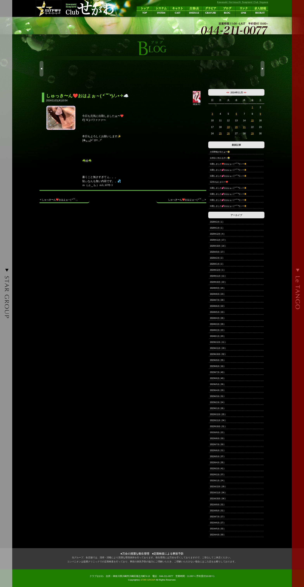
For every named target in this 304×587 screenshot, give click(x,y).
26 (228, 133)
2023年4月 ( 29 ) (217, 390)
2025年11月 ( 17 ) (217, 240)
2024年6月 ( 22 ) (217, 306)
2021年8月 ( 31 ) (217, 511)
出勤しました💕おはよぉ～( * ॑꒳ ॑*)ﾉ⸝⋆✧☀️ (228, 170)
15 (252, 120)
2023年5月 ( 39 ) (217, 384)
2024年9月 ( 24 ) (217, 288)
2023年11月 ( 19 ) (217, 348)
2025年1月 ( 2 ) (216, 264)
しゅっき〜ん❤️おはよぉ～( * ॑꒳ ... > (187, 199)
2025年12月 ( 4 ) (217, 234)
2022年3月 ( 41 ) (217, 468)
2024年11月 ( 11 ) (217, 276)
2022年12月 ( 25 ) (217, 414)
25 (220, 133)
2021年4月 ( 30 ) (217, 535)
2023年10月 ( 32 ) (217, 354)
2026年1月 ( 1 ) (216, 228)
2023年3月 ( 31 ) (217, 396)
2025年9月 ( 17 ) (217, 252)
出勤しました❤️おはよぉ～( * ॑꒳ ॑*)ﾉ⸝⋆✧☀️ (228, 164)
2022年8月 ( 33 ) (217, 438)
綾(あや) (196, 103)
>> (245, 92)
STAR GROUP (148, 580)
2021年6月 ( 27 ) (217, 523)
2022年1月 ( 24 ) (217, 480)
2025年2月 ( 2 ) (216, 258)
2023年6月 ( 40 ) (217, 378)
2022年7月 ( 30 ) (217, 444)
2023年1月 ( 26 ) (217, 408)
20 (236, 127)
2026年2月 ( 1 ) (216, 222)
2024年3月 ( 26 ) (217, 324)
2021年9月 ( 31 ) (217, 505)
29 (252, 133)
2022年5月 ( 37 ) (217, 456)
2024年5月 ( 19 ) (217, 312)
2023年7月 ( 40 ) (217, 372)
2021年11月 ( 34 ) (217, 493)
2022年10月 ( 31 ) (217, 426)
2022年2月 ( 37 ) (217, 474)
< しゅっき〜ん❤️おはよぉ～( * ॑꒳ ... (59, 199)
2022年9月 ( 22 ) (217, 432)
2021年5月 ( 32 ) (217, 529)
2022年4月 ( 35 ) (217, 462)
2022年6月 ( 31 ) (217, 450)
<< (227, 92)
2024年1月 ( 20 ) (217, 336)
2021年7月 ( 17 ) (217, 517)
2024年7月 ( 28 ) (217, 300)
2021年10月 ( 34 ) (217, 499)
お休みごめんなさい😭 (220, 158)
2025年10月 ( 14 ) (217, 246)
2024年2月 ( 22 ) (217, 330)
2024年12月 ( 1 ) (217, 270)
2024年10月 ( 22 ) (217, 282)
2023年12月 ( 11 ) (217, 342)
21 (244, 127)
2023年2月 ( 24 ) (217, 402)
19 (228, 127)
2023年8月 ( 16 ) (217, 366)
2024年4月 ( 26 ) (217, 318)
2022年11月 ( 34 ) (217, 420)
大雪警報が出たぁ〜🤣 (220, 152)
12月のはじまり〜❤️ (219, 182)
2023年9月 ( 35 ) (217, 360)
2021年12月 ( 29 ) (217, 487)
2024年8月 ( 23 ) (217, 294)
